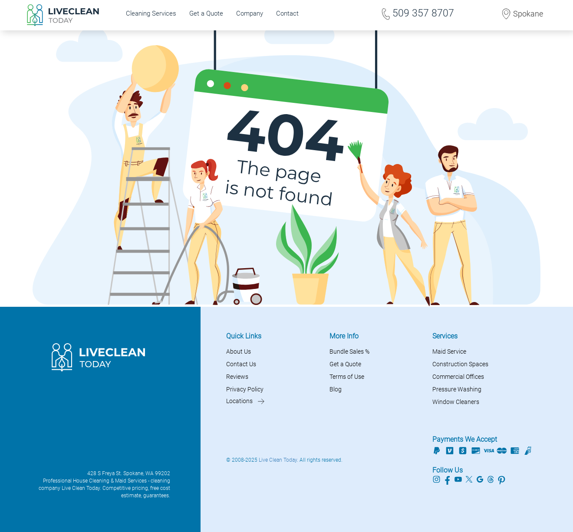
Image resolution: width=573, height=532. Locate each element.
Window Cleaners (455, 401)
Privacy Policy (244, 389)
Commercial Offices (458, 376)
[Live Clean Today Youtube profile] (458, 478)
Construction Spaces (460, 364)
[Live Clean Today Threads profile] (490, 478)
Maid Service (449, 351)
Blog (335, 389)
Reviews (237, 376)
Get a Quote (206, 13)
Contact (287, 13)
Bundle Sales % (349, 351)
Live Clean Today (278, 460)
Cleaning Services (151, 13)
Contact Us (241, 364)
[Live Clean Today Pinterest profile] (501, 478)
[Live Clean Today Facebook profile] (447, 478)
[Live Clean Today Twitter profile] (469, 478)
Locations (239, 400)
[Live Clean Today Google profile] (479, 478)
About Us (238, 351)
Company (249, 13)
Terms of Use (346, 376)
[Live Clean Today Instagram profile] (436, 478)
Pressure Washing (456, 389)
